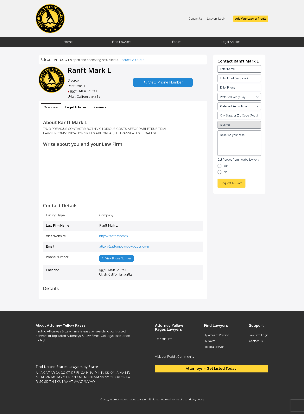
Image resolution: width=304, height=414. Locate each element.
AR (52, 373)
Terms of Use (179, 399)
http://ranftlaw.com (113, 236)
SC (41, 382)
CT (67, 373)
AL (38, 373)
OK (117, 377)
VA (66, 382)
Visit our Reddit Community (174, 356)
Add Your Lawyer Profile (250, 18)
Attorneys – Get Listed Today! (212, 368)
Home (68, 42)
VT (70, 382)
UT (61, 382)
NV (101, 377)
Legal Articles (230, 42)
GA (82, 373)
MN (47, 377)
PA (127, 377)
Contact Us (195, 18)
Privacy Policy (195, 399)
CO (62, 373)
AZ (47, 373)
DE (72, 373)
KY (111, 373)
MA (121, 373)
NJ (91, 377)
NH (86, 377)
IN (102, 373)
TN (51, 382)
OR (122, 377)
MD (127, 373)
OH (112, 377)
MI (42, 377)
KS (106, 373)
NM (96, 377)
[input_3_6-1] (239, 106)
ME (38, 377)
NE (80, 377)
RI (37, 382)
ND (75, 377)
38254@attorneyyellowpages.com (124, 246)
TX (56, 382)
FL (77, 373)
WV (86, 382)
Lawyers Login (216, 18)
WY (92, 382)
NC (70, 377)
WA (76, 382)
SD (45, 382)
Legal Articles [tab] (75, 107)
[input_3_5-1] (239, 97)
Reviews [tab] (99, 107)
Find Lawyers (121, 42)
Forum (176, 42)
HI (87, 373)
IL (98, 373)
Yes (226, 165)
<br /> (123, 194)
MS (59, 377)
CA (57, 373)
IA (91, 373)
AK (42, 373)
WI (81, 382)
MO (53, 377)
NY (106, 377)
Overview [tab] (51, 107)
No (225, 172)
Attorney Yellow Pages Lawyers (127, 399)
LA (116, 373)
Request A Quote (131, 60)
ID (95, 373)
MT (64, 377)
